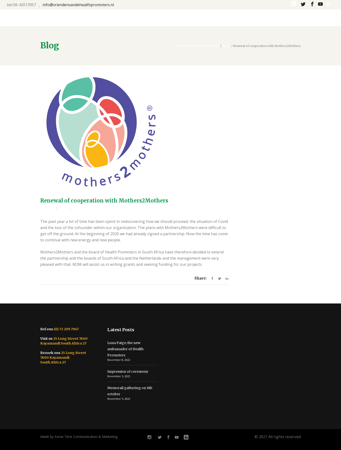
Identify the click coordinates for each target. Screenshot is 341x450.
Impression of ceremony (127, 371)
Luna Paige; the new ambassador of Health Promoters (125, 349)
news (226, 46)
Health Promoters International (197, 46)
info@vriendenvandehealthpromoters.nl (78, 4)
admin (49, 209)
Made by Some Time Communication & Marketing (78, 436)
